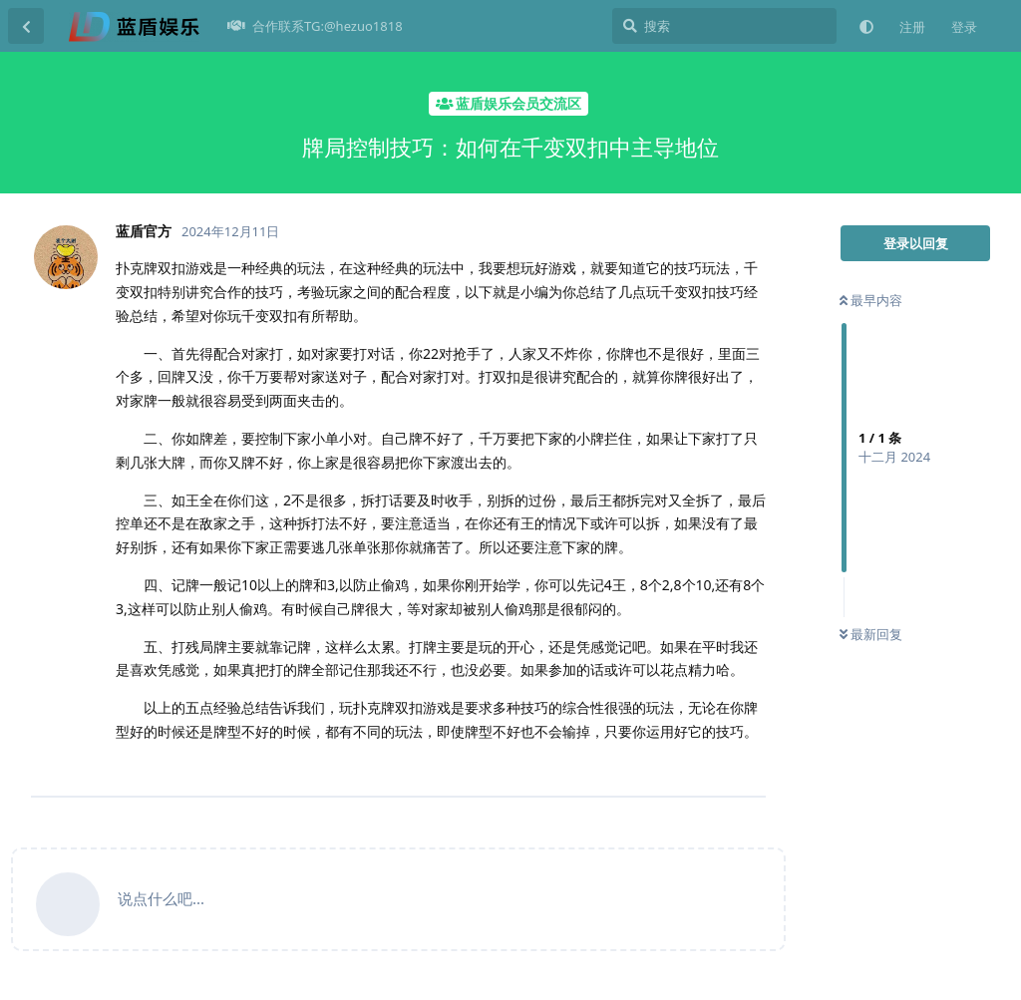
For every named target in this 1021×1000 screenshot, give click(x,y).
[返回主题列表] (26, 26)
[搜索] (724, 26)
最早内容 (871, 300)
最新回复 (871, 634)
